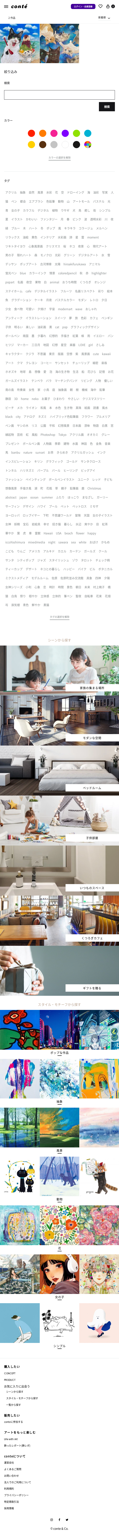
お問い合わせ (11, 1475)
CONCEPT (10, 1373)
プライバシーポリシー (16, 1495)
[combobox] (104, 17)
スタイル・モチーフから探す (22, 1398)
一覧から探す (13, 1404)
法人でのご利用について (17, 1482)
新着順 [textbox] (102, 17)
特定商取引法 (11, 1501)
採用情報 (9, 1508)
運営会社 (9, 1462)
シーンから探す (14, 1391)
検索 (107, 107)
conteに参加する (13, 1421)
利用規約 (9, 1488)
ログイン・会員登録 (83, 6)
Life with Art (11, 1439)
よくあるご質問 (12, 1469)
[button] (60, 158)
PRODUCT (10, 1380)
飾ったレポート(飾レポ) (17, 1445)
